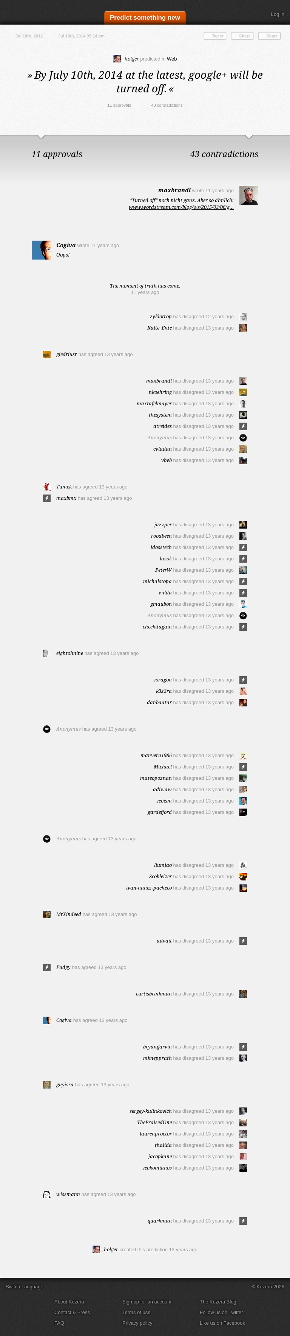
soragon (162, 679)
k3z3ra (164, 690)
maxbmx (66, 498)
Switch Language (24, 1286)
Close (282, 142)
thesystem (160, 414)
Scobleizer (160, 876)
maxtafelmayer (154, 403)
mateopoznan (156, 778)
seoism (164, 800)
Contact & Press (72, 1312)
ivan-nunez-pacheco (149, 887)
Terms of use (136, 1312)
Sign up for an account (146, 1302)
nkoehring (160, 392)
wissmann (68, 1194)
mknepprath (157, 1057)
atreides (162, 426)
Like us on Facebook (222, 1323)
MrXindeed (68, 914)
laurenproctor (156, 1133)
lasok (166, 558)
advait (164, 940)
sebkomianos (157, 1167)
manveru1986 (156, 755)
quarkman (160, 1220)
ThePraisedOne (154, 1122)
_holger (126, 58)
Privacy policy (137, 1323)
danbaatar (159, 702)
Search (258, 14)
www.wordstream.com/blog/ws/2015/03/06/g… (181, 207)
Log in (277, 14)
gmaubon (161, 603)
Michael (163, 766)
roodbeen (161, 535)
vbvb (166, 460)
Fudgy (63, 967)
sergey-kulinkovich (151, 1110)
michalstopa (157, 581)
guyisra (65, 1084)
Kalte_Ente (159, 327)
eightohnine (69, 653)
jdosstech (161, 547)
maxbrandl (174, 190)
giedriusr (66, 354)
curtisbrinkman (154, 993)
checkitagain (157, 626)
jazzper (163, 524)
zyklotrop (161, 316)
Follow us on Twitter (221, 1312)
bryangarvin (157, 1046)
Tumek (64, 486)
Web (172, 59)
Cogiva (66, 245)
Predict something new (145, 17)
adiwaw (162, 789)
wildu (165, 592)
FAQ (59, 1323)
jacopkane (160, 1156)
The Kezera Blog (218, 1302)
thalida (163, 1145)
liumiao (163, 865)
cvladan (162, 448)
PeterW (163, 569)
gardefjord (160, 812)
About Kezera (69, 1302)
